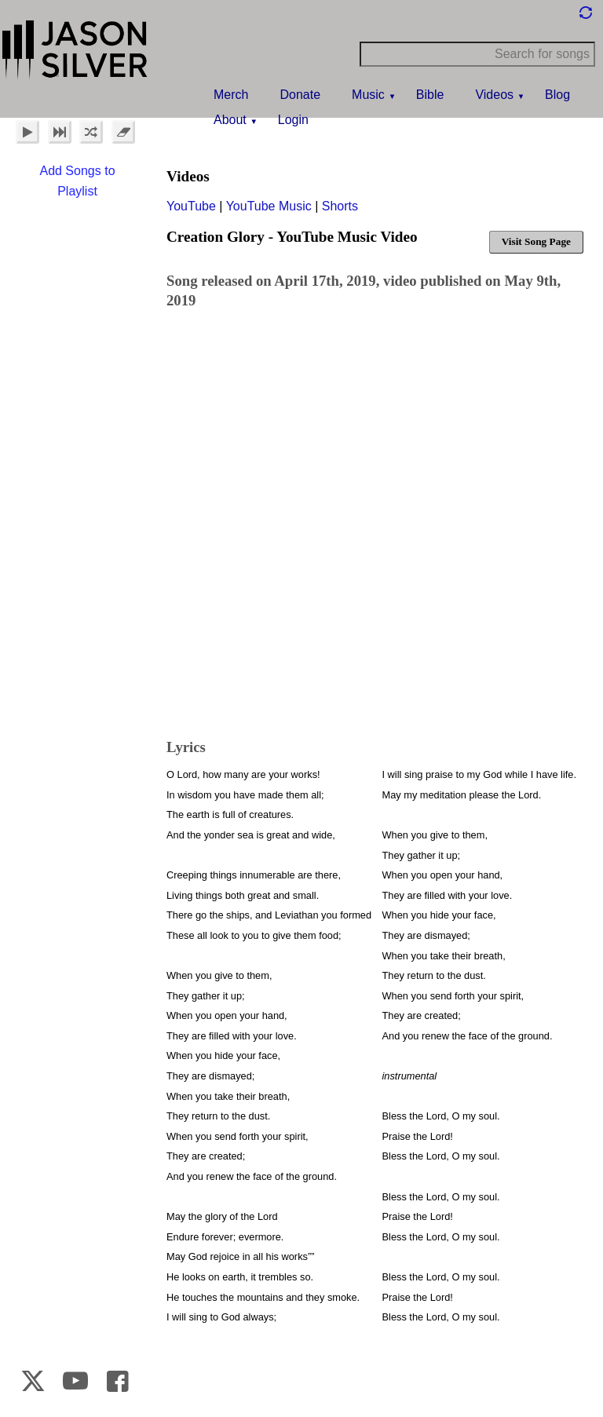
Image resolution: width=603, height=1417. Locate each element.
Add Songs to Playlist (77, 181)
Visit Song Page (536, 241)
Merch (231, 94)
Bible (430, 94)
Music (368, 94)
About (230, 119)
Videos (494, 94)
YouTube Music (269, 206)
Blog (557, 94)
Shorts (340, 206)
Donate (300, 94)
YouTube (191, 206)
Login (293, 119)
